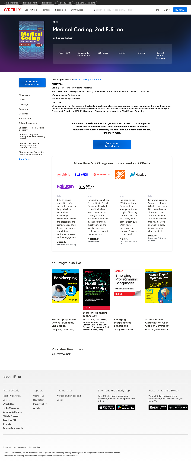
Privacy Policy (40, 403)
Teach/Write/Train (12, 395)
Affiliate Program (11, 416)
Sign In (167, 9)
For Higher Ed (47, 3)
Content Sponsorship (13, 428)
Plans (156, 9)
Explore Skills (31, 9)
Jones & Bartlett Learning (160, 55)
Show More (24, 159)
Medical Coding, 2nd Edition (87, 79)
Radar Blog (60, 9)
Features (46, 9)
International (64, 390)
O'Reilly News (9, 403)
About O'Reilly (11, 390)
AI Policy (37, 408)
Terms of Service (9, 455)
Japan (60, 399)
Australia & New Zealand (69, 395)
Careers (6, 399)
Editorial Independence (41, 455)
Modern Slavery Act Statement (65, 455)
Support (38, 390)
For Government (30, 3)
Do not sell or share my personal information (21, 447)
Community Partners (12, 412)
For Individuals (65, 3)
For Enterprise (12, 3)
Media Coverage (11, 408)
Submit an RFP (9, 420)
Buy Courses (77, 9)
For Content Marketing (85, 3)
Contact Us (38, 395)
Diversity (7, 424)
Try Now (180, 9)
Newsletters (38, 399)
